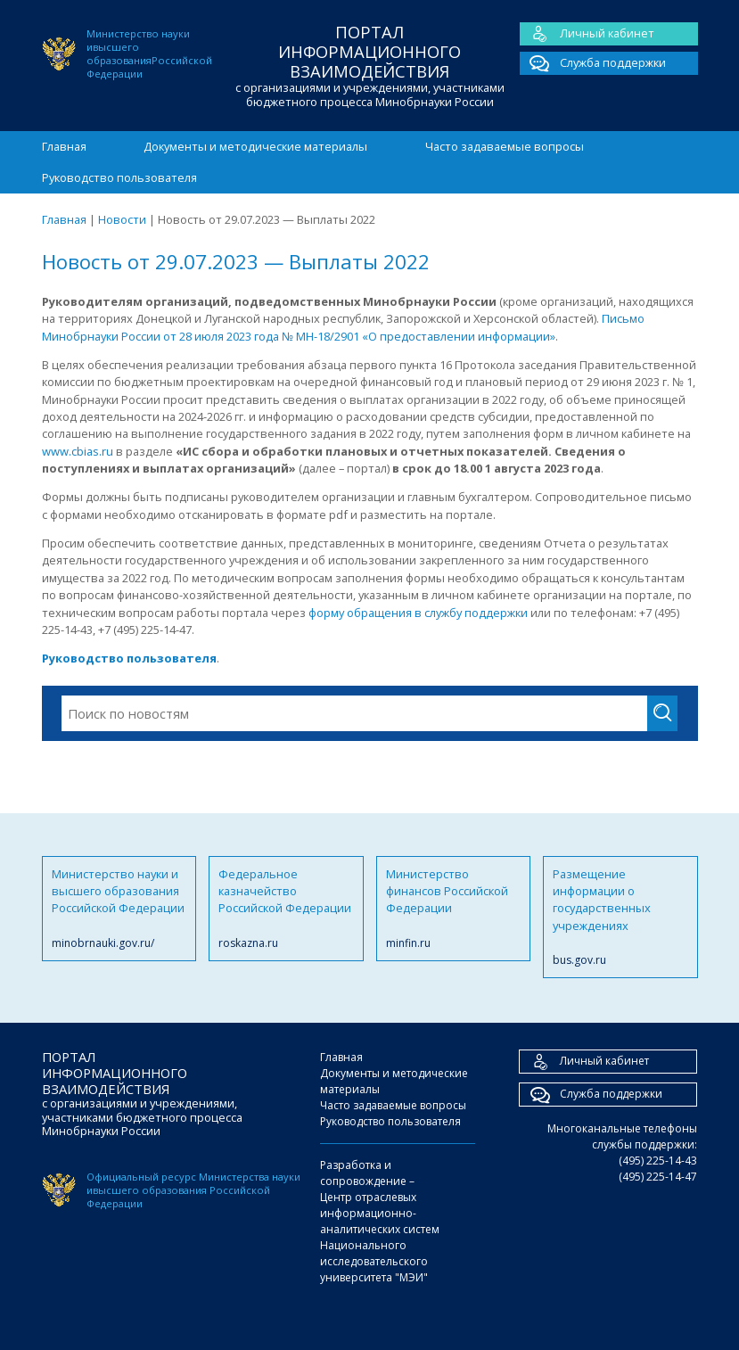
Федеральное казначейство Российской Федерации (286, 908)
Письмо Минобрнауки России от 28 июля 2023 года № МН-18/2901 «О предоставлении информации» (343, 326)
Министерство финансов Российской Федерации (453, 908)
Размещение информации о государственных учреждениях (620, 917)
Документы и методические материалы (255, 146)
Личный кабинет (587, 34)
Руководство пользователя (119, 177)
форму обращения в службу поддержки (418, 613)
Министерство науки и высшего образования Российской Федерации (119, 908)
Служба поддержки (593, 63)
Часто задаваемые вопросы (504, 146)
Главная (64, 146)
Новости (122, 219)
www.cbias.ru (77, 451)
